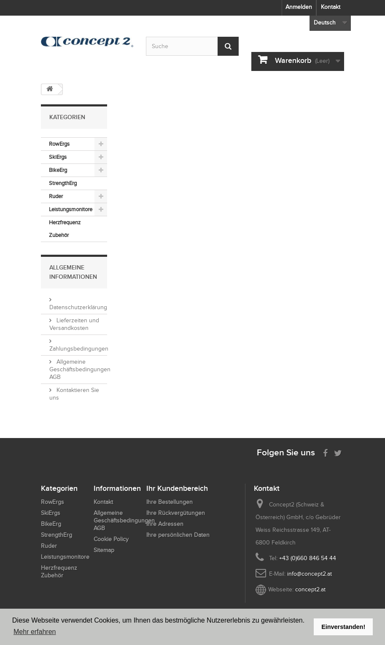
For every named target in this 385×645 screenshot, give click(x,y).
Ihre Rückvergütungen (175, 513)
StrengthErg (63, 183)
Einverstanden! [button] (343, 626)
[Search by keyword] (192, 46)
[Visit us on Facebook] (325, 452)
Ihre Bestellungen (169, 502)
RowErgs (59, 144)
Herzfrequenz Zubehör (65, 228)
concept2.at (310, 589)
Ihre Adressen (164, 524)
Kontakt (330, 7)
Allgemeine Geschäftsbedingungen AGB (79, 369)
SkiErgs (58, 157)
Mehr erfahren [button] (34, 631)
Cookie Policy (111, 539)
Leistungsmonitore (70, 209)
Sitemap (104, 550)
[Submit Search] (228, 46)
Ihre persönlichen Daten (178, 535)
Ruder (56, 196)
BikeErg (58, 170)
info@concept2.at (309, 574)
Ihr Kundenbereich (177, 488)
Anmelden (298, 7)
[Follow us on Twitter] (338, 452)
